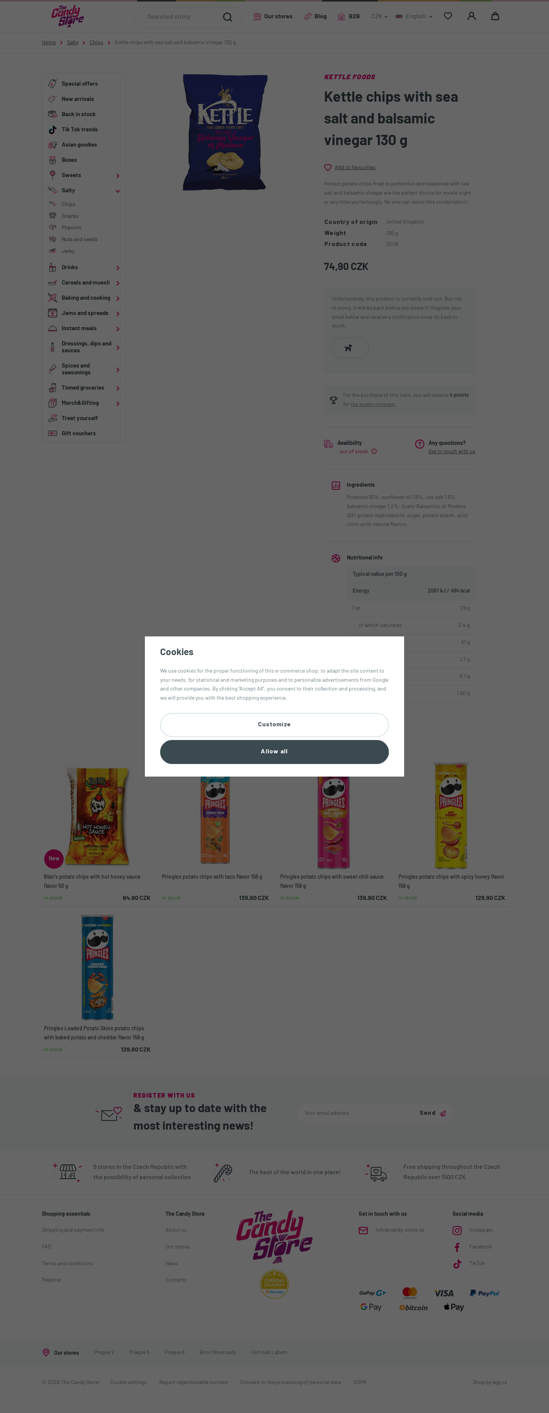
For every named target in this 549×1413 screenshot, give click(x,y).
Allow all (274, 752)
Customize (274, 725)
